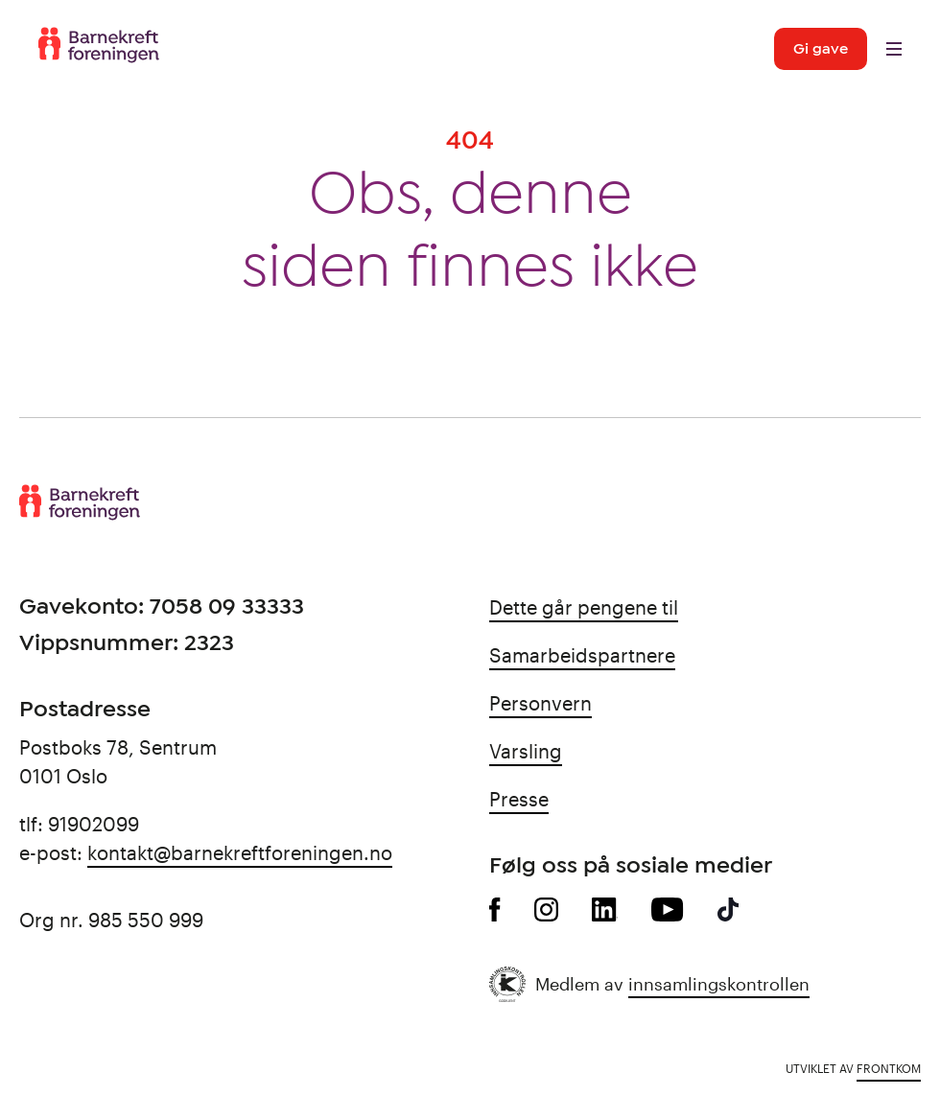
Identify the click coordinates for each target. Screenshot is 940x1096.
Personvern (540, 702)
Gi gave (820, 49)
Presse (519, 798)
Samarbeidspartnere (582, 654)
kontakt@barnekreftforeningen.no (239, 852)
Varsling (525, 750)
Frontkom (889, 1068)
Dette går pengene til (583, 606)
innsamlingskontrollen (719, 983)
